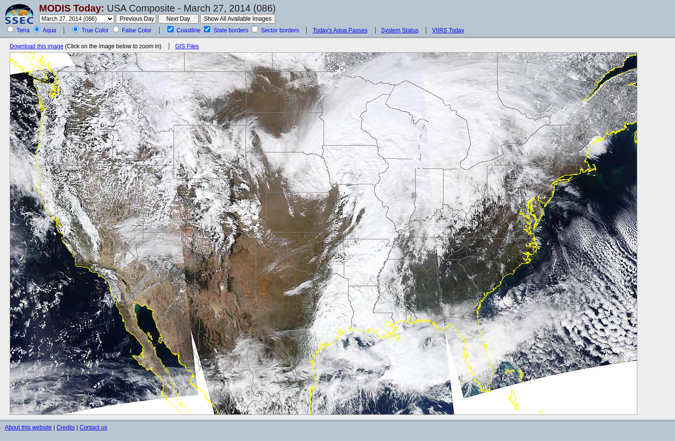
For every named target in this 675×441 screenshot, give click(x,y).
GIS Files (187, 46)
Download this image (36, 46)
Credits (65, 427)
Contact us (93, 427)
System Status (399, 30)
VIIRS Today (448, 30)
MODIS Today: (71, 8)
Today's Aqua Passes (339, 30)
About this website (28, 427)
